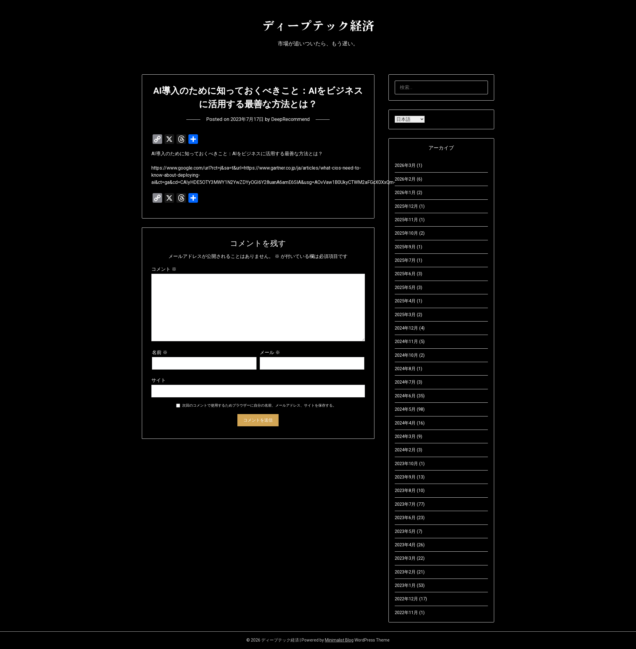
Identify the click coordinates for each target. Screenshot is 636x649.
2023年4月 (405, 545)
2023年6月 (405, 517)
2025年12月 (406, 206)
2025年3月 (405, 314)
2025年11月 (406, 219)
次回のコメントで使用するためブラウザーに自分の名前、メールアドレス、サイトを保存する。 (259, 405)
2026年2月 (405, 179)
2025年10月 (406, 233)
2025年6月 (405, 273)
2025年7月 (405, 260)
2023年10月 (406, 463)
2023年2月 (405, 572)
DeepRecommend (292, 119)
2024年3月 (405, 436)
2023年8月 (405, 490)
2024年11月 (406, 341)
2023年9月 (405, 477)
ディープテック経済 (318, 24)
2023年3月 (405, 558)
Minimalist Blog (339, 640)
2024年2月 (405, 450)
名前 (160, 352)
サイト (158, 380)
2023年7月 (405, 504)
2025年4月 (405, 301)
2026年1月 (405, 192)
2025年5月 (405, 287)
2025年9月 (405, 247)
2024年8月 (405, 368)
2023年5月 (405, 531)
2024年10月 (406, 355)
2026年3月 (405, 165)
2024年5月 (405, 409)
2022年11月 (406, 612)
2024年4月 (405, 423)
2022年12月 (406, 599)
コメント (163, 269)
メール (270, 352)
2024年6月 (405, 396)
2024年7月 (405, 382)
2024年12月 (406, 328)
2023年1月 (405, 585)
